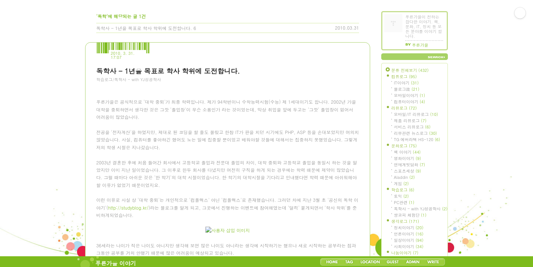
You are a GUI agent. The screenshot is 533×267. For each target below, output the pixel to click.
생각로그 (405, 221)
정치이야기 (408, 227)
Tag (349, 262)
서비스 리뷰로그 (412, 127)
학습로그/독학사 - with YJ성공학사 (128, 79)
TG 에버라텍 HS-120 (417, 139)
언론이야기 (408, 234)
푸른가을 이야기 (115, 263)
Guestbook (392, 262)
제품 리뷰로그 (410, 120)
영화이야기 (407, 158)
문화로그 (404, 145)
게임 (401, 183)
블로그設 (406, 89)
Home (332, 262)
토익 (401, 196)
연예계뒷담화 (409, 164)
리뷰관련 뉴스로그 (415, 133)
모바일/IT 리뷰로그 (416, 114)
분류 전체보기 (410, 70)
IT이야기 (406, 83)
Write (433, 262)
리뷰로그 (404, 108)
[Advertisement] (151, 127)
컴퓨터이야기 (409, 101)
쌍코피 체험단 (410, 215)
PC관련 (404, 202)
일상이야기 (408, 240)
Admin (413, 262)
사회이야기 (408, 246)
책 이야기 (407, 152)
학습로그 (402, 190)
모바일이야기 (409, 95)
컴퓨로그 (404, 76)
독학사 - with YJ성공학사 (420, 208)
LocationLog (369, 262)
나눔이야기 (404, 253)
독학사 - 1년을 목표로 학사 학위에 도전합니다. (144, 28)
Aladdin (404, 177)
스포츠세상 (407, 171)
